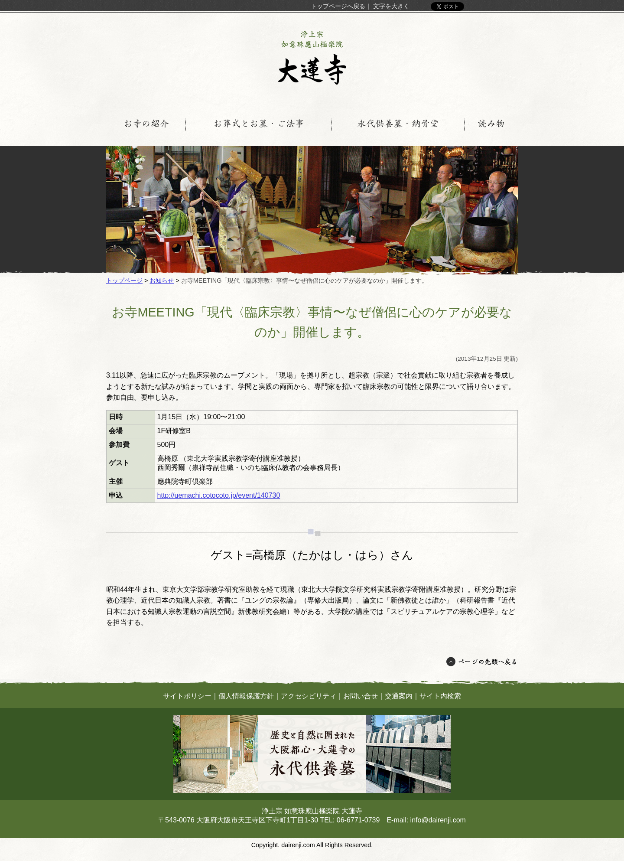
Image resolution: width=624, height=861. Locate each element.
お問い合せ (360, 696)
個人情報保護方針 (246, 696)
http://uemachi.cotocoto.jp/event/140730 (218, 495)
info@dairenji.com (438, 820)
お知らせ (162, 280)
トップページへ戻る (338, 6)
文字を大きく (391, 6)
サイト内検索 (440, 696)
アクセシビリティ (308, 696)
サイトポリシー (187, 696)
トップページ (124, 280)
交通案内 (399, 696)
